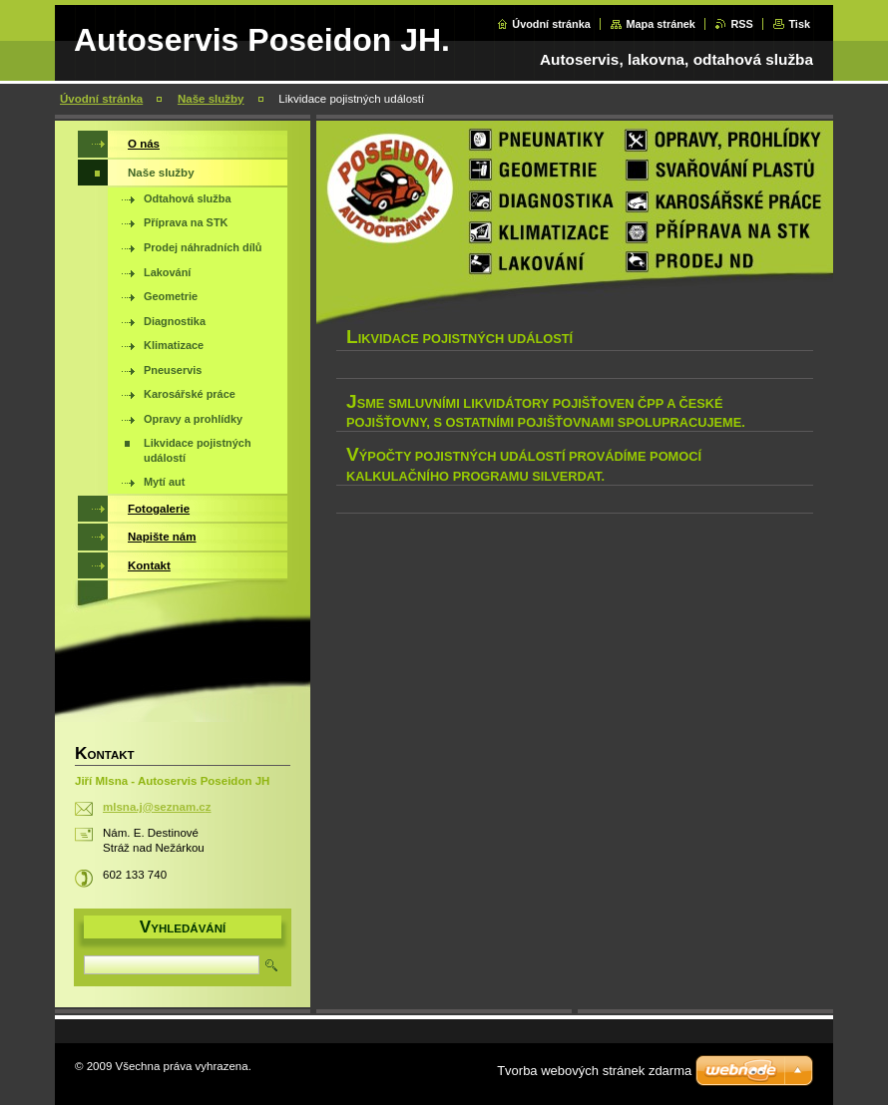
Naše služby (211, 99)
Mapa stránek (660, 24)
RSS (741, 24)
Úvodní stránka (551, 24)
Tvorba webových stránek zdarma (594, 1070)
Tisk (799, 24)
